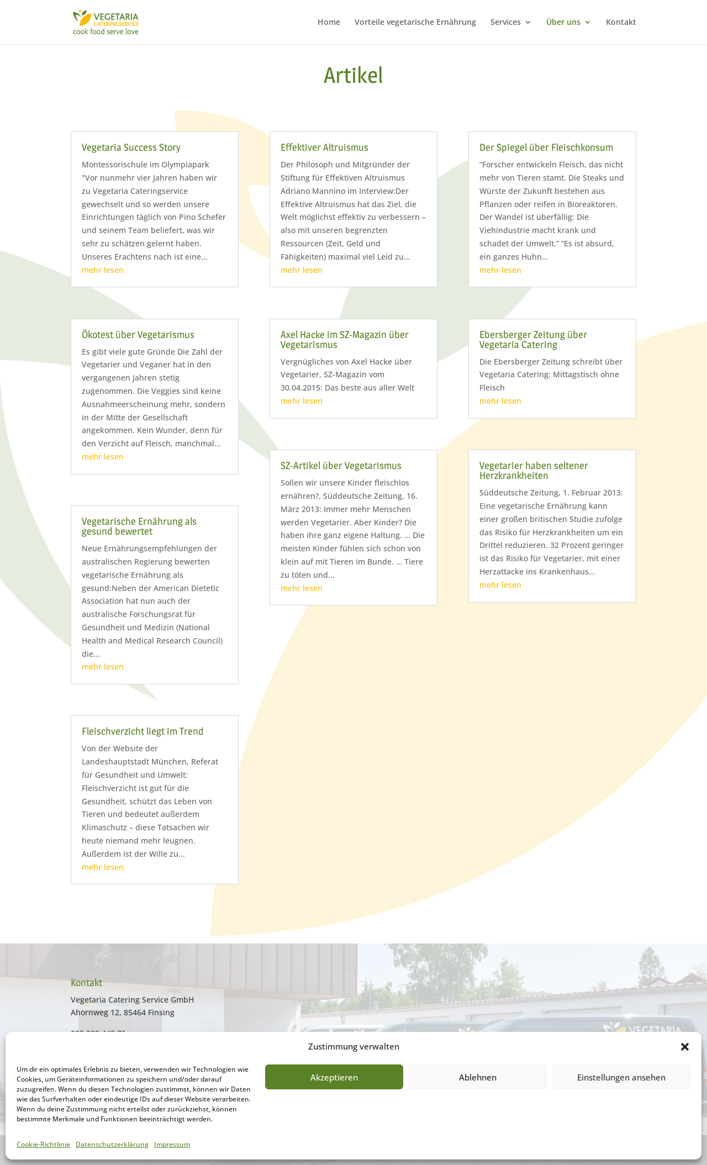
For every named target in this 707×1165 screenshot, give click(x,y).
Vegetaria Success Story (131, 147)
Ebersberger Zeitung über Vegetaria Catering (533, 339)
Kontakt (621, 22)
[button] (684, 1046)
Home (329, 22)
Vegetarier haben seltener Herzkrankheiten (533, 470)
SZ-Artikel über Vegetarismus (341, 465)
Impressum (172, 1144)
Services (505, 22)
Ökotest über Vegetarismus (138, 334)
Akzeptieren (334, 1077)
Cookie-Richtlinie (43, 1144)
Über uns (563, 22)
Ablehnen (478, 1077)
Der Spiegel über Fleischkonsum (546, 147)
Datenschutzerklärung (112, 1144)
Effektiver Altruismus (324, 147)
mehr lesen (103, 270)
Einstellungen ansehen (621, 1077)
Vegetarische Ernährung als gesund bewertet (139, 526)
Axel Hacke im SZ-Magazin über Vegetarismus (345, 339)
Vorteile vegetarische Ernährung (415, 22)
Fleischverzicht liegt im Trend (143, 731)
